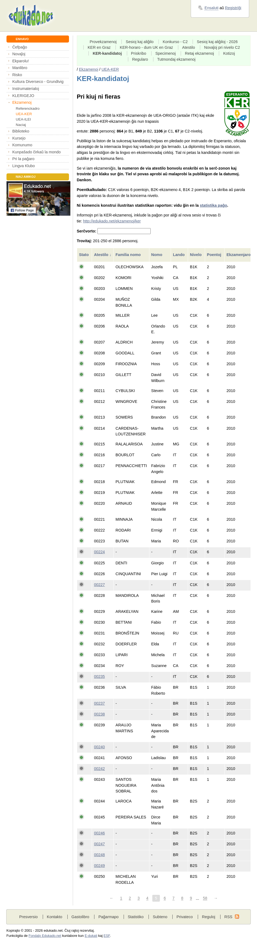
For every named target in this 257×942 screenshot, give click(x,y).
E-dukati (91, 936)
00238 (99, 714)
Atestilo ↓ (102, 255)
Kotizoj (229, 53)
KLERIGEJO (23, 95)
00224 (99, 552)
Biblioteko (20, 131)
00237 (99, 703)
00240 (99, 747)
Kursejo (18, 138)
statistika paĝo (213, 205)
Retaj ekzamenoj (199, 53)
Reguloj (208, 917)
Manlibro (19, 68)
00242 (99, 768)
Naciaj (21, 125)
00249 (99, 865)
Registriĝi (233, 8)
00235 (99, 676)
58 (205, 898)
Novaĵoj (18, 54)
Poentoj (214, 255)
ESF (107, 936)
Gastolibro (80, 917)
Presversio (28, 917)
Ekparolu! (20, 61)
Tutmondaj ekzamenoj (176, 59)
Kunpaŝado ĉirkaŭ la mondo (36, 152)
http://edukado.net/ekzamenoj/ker (112, 221)
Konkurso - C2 (175, 42)
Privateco (184, 917)
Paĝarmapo (108, 917)
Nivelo (196, 255)
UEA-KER (24, 114)
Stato (84, 255)
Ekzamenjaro (239, 255)
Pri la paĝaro (23, 159)
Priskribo (138, 53)
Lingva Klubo (23, 166)
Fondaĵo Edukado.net (45, 936)
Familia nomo (129, 255)
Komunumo (22, 145)
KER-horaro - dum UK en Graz (146, 47)
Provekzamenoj (103, 42)
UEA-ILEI (23, 119)
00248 (99, 855)
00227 (99, 584)
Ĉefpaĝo (19, 47)
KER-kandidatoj (107, 53)
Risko (17, 75)
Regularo (140, 59)
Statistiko (136, 917)
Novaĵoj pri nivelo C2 (222, 47)
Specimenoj (165, 53)
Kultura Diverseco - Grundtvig (37, 81)
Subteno (160, 917)
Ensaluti (211, 8)
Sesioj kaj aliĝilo (140, 42)
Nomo (157, 255)
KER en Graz (99, 47)
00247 (99, 844)
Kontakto (54, 917)
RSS (228, 917)
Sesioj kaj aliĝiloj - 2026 (217, 42)
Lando (179, 255)
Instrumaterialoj (25, 88)
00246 (99, 833)
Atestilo (188, 47)
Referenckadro (27, 108)
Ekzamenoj (21, 102)
